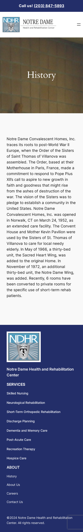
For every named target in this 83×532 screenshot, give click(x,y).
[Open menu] (78, 24)
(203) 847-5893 (49, 6)
